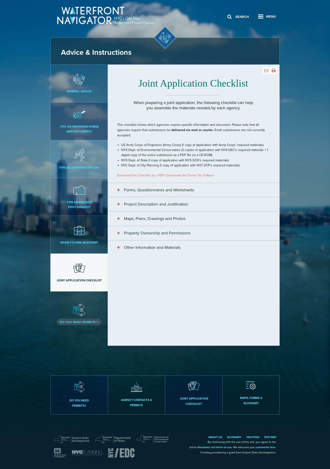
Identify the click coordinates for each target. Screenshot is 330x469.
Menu (271, 16)
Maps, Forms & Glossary (251, 393)
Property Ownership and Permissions (157, 233)
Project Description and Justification (156, 204)
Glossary (234, 437)
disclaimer (203, 447)
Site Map (270, 437)
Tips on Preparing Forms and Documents (79, 120)
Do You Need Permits (79, 310)
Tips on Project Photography (79, 196)
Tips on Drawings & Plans (79, 159)
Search (242, 17)
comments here (265, 447)
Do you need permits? (79, 394)
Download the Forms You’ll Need (190, 175)
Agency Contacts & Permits (136, 394)
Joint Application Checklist (79, 272)
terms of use (224, 447)
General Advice (79, 83)
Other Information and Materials (152, 247)
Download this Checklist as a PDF (141, 175)
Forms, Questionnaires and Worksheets (159, 189)
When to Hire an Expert (79, 234)
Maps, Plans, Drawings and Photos (154, 218)
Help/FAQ (252, 437)
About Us (215, 437)
